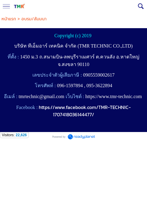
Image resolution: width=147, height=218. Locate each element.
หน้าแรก (9, 19)
